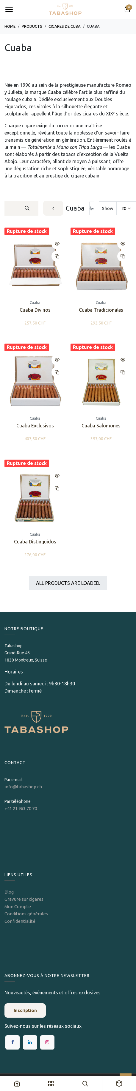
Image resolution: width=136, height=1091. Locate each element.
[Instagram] (47, 1042)
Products (32, 26)
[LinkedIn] (30, 1042)
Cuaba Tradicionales (101, 310)
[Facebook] (12, 1042)
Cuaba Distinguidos (35, 542)
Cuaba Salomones (101, 426)
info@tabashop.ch (23, 786)
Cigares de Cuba (65, 26)
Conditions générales (26, 913)
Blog (9, 891)
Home (9, 26)
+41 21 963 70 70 (20, 808)
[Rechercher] (26, 208)
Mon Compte (17, 906)
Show (107, 208)
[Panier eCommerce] (127, 9)
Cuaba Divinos (35, 310)
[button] (57, 243)
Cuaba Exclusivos (35, 426)
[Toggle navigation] (8, 9)
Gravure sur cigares (23, 899)
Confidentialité (19, 921)
